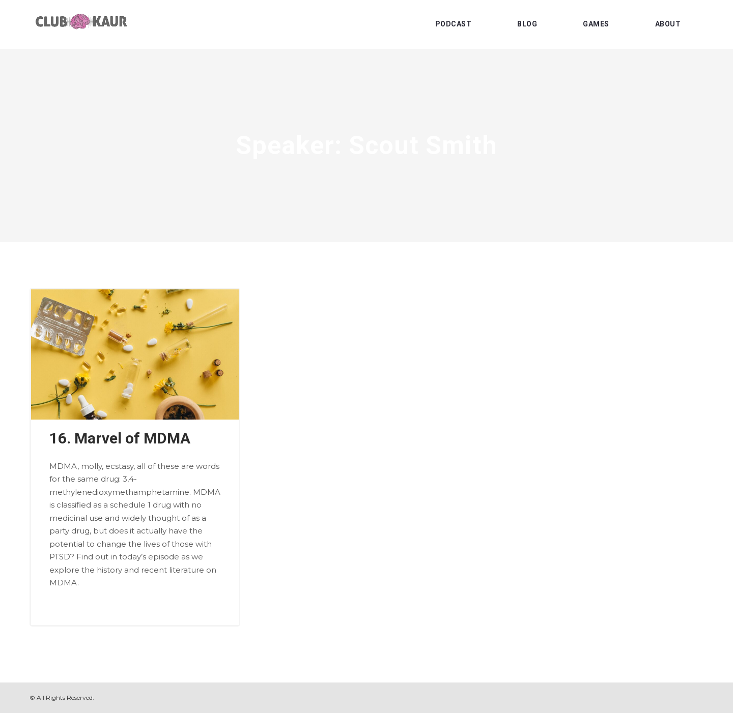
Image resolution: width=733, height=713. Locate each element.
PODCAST (453, 24)
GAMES (596, 24)
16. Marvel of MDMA (119, 438)
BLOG (527, 24)
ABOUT (668, 24)
